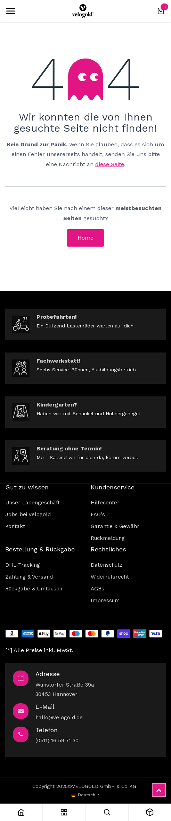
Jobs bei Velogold (28, 514)
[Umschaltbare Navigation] (10, 11)
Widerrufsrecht (110, 577)
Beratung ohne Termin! (69, 448)
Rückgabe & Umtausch (33, 589)
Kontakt (15, 526)
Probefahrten (55, 316)
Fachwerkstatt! (58, 360)
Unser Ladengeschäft (32, 502)
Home (85, 237)
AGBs (97, 589)
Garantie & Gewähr (115, 526)
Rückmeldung (108, 538)
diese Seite (109, 164)
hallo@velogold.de (59, 717)
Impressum (105, 600)
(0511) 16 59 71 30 (57, 740)
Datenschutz (106, 565)
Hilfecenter (105, 502)
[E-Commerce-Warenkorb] (160, 11)
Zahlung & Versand (29, 577)
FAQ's (98, 514)
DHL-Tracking (22, 565)
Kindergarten (55, 404)
